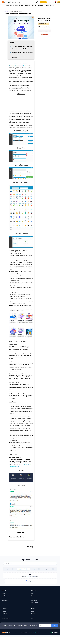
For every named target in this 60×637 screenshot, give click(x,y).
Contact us (4, 613)
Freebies (4, 595)
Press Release (34, 600)
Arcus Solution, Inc (36, 632)
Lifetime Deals (5, 598)
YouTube (33, 616)
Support (32, 598)
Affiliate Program (34, 602)
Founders (50, 569)
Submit (54, 625)
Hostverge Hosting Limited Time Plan (17, 65)
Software (21, 5)
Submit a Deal (4, 600)
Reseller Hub (27, 5)
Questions (23, 569)
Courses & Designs (49, 5)
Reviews (10, 569)
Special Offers (9, 5)
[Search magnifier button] (36, 2)
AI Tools (15, 5)
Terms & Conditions (6, 618)
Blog (32, 595)
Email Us (33, 618)
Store (8, 11)
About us (4, 611)
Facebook (33, 613)
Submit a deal (51, 2)
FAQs (37, 569)
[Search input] (23, 2)
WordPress (40, 5)
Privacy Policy (4, 616)
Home (6, 11)
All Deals (3, 593)
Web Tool (34, 5)
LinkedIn (32, 611)
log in (29, 576)
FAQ (32, 593)
